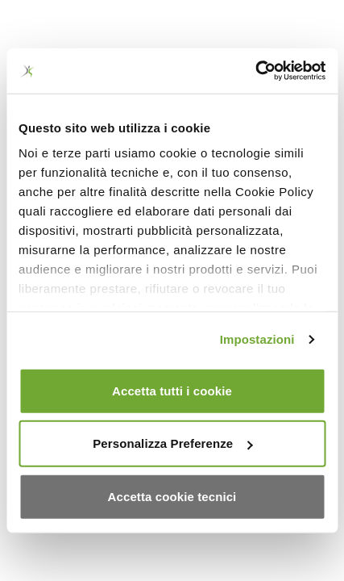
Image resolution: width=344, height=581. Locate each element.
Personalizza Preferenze (172, 443)
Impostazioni (257, 339)
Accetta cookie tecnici (172, 496)
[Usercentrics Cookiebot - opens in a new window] (254, 71)
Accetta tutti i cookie (172, 390)
